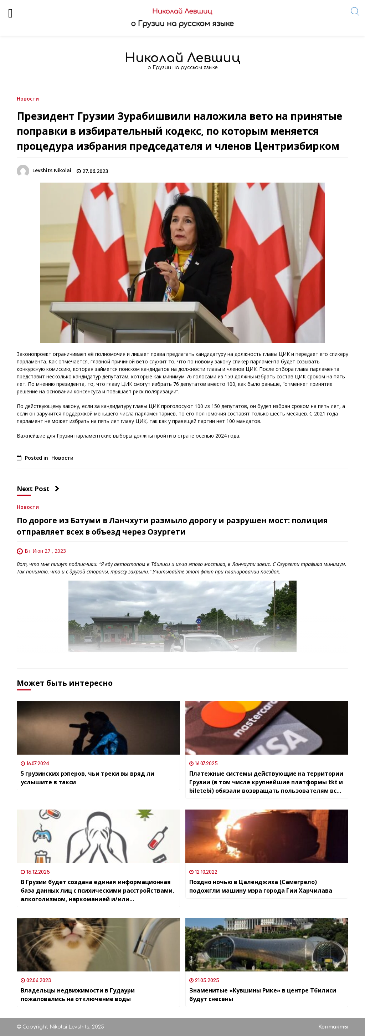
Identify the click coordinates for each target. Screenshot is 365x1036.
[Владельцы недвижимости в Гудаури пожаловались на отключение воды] (98, 944)
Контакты (333, 1027)
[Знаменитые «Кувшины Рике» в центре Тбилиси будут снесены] (267, 944)
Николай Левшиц (182, 58)
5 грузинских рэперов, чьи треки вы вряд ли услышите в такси (87, 778)
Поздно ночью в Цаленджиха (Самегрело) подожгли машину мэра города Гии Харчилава (260, 886)
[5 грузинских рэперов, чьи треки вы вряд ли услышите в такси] (98, 728)
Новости (28, 98)
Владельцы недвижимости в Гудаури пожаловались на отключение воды (78, 994)
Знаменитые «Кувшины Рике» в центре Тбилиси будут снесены (262, 994)
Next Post (38, 488)
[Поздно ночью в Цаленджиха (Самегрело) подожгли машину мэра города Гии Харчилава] (267, 836)
